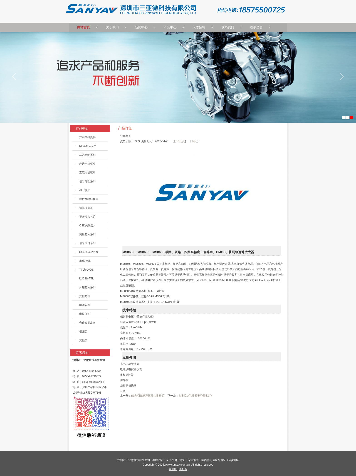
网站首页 (83, 27)
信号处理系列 (87, 181)
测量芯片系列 (87, 234)
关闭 (194, 141)
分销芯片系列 (87, 287)
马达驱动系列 (87, 154)
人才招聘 (199, 27)
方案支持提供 (87, 137)
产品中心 (170, 27)
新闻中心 (141, 27)
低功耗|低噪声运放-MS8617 (148, 395)
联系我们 (227, 27)
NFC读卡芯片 (87, 146)
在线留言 (256, 27)
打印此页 (179, 141)
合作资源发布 (87, 322)
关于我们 (112, 27)
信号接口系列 (87, 243)
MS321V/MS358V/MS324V (195, 395)
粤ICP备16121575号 (165, 460)
